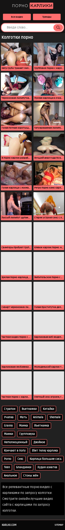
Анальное (10, 475)
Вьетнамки (29, 409)
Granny (8, 425)
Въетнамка (41, 425)
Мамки (8, 434)
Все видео (17, 16)
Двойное (39, 442)
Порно (32, 6)
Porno (7, 459)
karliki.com (9, 525)
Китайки (48, 409)
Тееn (7, 467)
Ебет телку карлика (45, 450)
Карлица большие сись (46, 459)
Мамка (23, 425)
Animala (38, 417)
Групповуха (27, 434)
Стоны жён (30, 475)
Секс (20, 459)
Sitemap (59, 525)
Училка (9, 417)
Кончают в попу (15, 450)
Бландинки (23, 467)
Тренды (46, 16)
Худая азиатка (47, 467)
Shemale (55, 417)
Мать (23, 417)
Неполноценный (15, 442)
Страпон (9, 409)
